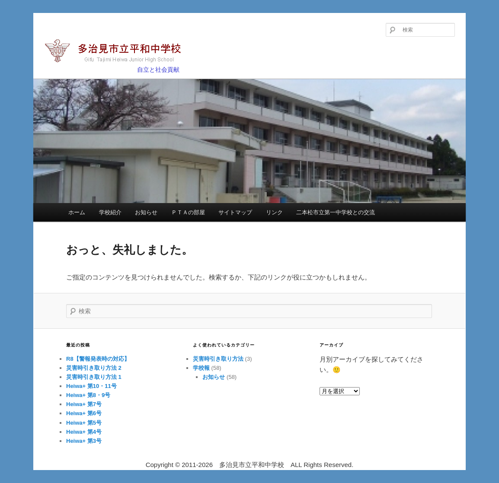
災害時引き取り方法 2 (94, 368)
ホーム (76, 212)
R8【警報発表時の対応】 (98, 359)
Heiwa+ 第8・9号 (88, 395)
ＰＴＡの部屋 (188, 212)
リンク (274, 212)
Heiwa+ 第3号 (84, 441)
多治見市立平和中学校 (118, 52)
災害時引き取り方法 (218, 359)
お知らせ (146, 212)
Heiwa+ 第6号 (84, 413)
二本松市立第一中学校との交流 (335, 212)
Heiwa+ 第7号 (84, 404)
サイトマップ (235, 212)
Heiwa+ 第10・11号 (91, 386)
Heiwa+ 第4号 (84, 432)
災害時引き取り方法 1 (94, 377)
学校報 (201, 368)
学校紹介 (110, 212)
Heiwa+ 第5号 (84, 422)
